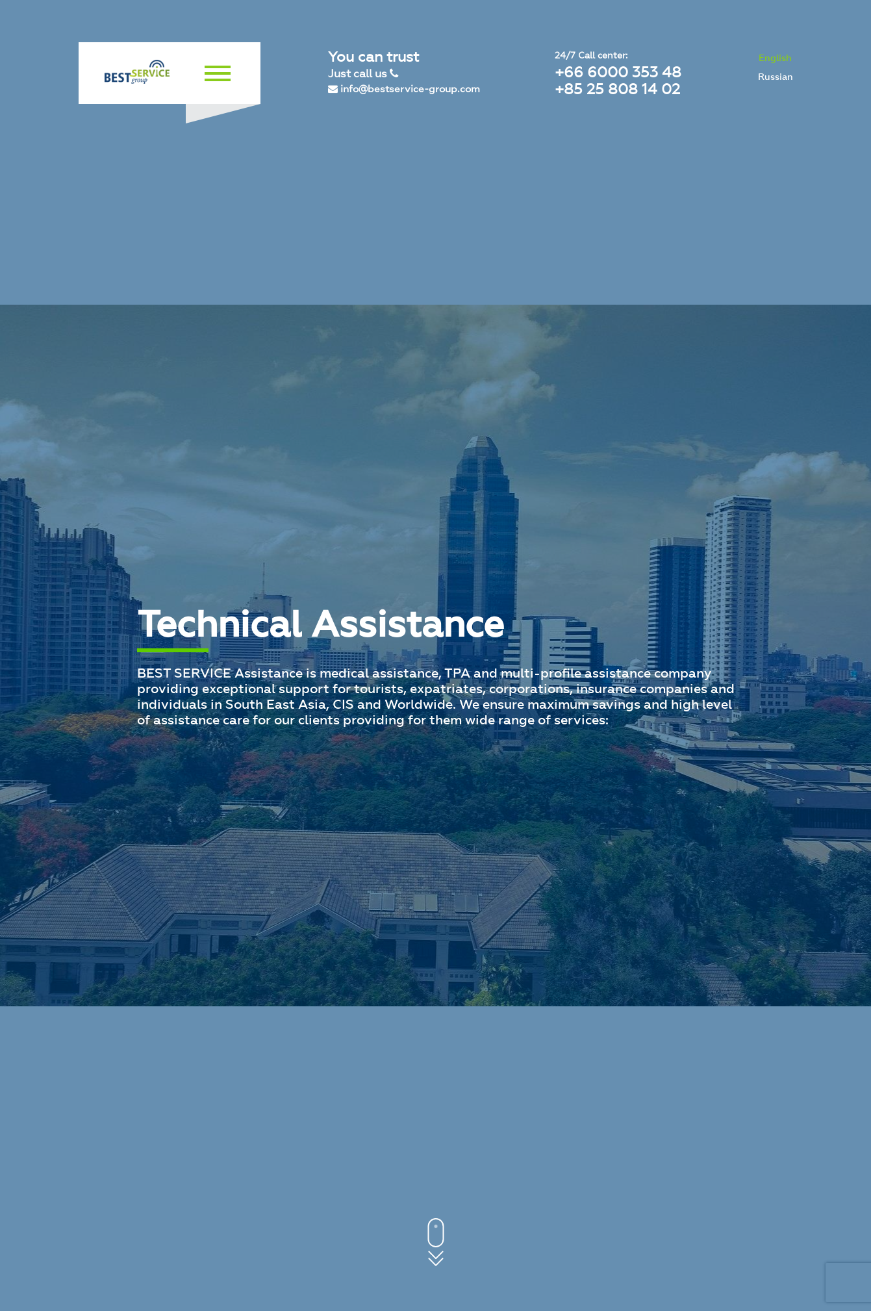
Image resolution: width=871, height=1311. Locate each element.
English (775, 58)
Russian (775, 77)
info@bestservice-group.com (404, 89)
